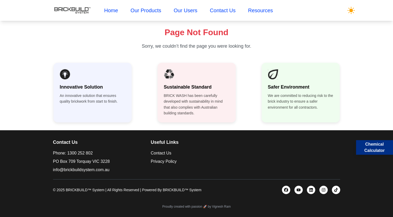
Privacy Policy (164, 161)
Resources (260, 10)
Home (111, 10)
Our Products (146, 10)
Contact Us (223, 10)
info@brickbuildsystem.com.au (81, 170)
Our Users (185, 10)
